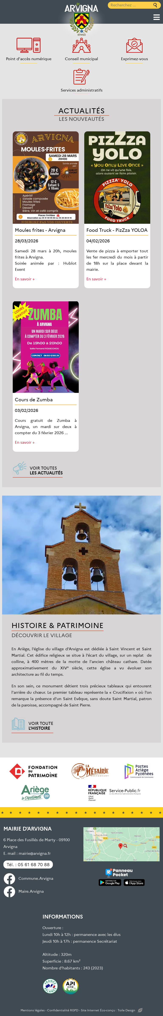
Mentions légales (33, 1010)
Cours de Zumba (34, 399)
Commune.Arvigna (28, 878)
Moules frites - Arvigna (40, 230)
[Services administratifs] (81, 77)
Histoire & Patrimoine (57, 625)
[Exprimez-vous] (134, 45)
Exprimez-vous (134, 58)
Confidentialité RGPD (62, 1010)
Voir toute (40, 725)
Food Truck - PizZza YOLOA (117, 230)
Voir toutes (46, 470)
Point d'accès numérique (28, 58)
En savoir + (25, 278)
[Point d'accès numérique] (29, 45)
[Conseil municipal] (81, 45)
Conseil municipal (81, 58)
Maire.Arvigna (23, 891)
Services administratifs (82, 90)
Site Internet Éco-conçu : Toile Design (111, 1010)
